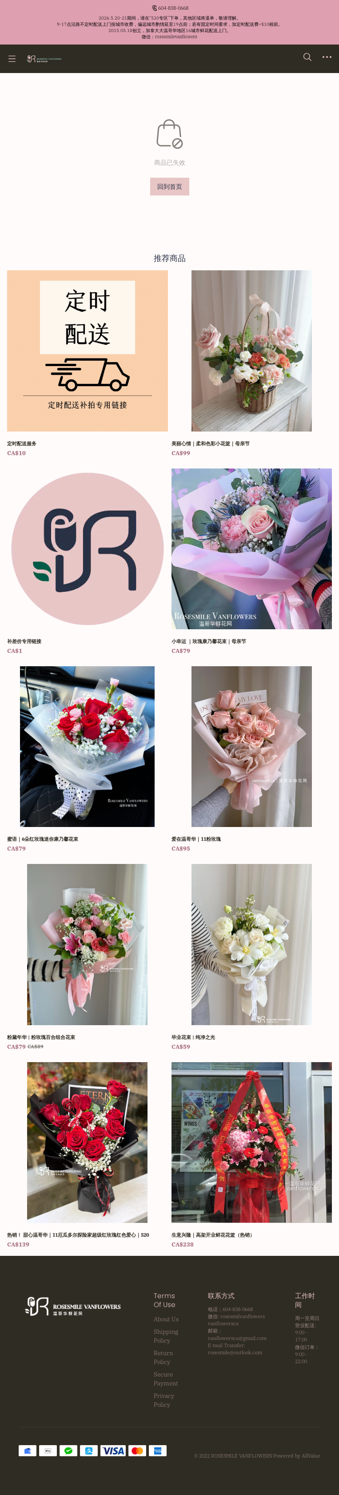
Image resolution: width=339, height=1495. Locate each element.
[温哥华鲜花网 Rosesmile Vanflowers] (43, 58)
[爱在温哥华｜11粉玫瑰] (251, 759)
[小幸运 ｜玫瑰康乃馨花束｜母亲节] (251, 562)
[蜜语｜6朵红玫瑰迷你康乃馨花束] (87, 759)
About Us (166, 1319)
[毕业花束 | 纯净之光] (251, 957)
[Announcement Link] (170, 27)
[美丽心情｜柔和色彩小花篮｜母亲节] (251, 363)
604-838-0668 (173, 8)
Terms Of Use (164, 1300)
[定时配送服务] (87, 363)
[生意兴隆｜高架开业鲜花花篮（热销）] (251, 1155)
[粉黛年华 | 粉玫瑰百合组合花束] (87, 957)
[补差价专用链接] (87, 562)
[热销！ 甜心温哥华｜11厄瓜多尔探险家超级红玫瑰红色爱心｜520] (87, 1155)
